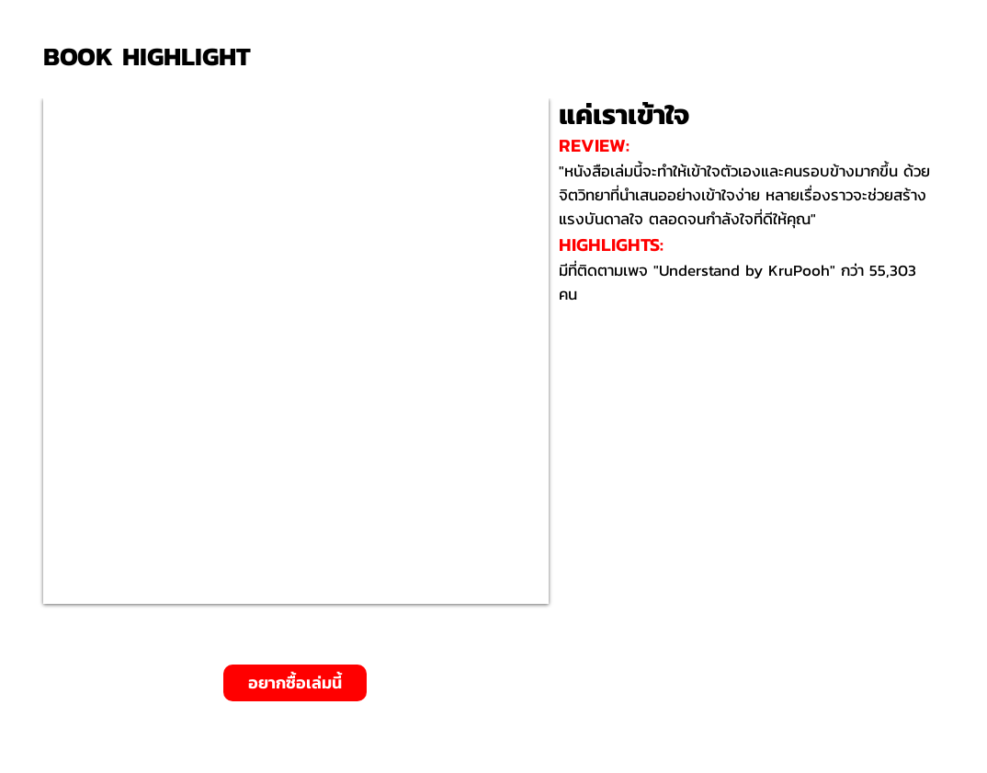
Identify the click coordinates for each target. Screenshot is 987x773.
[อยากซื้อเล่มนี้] (295, 683)
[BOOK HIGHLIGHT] (153, 56)
